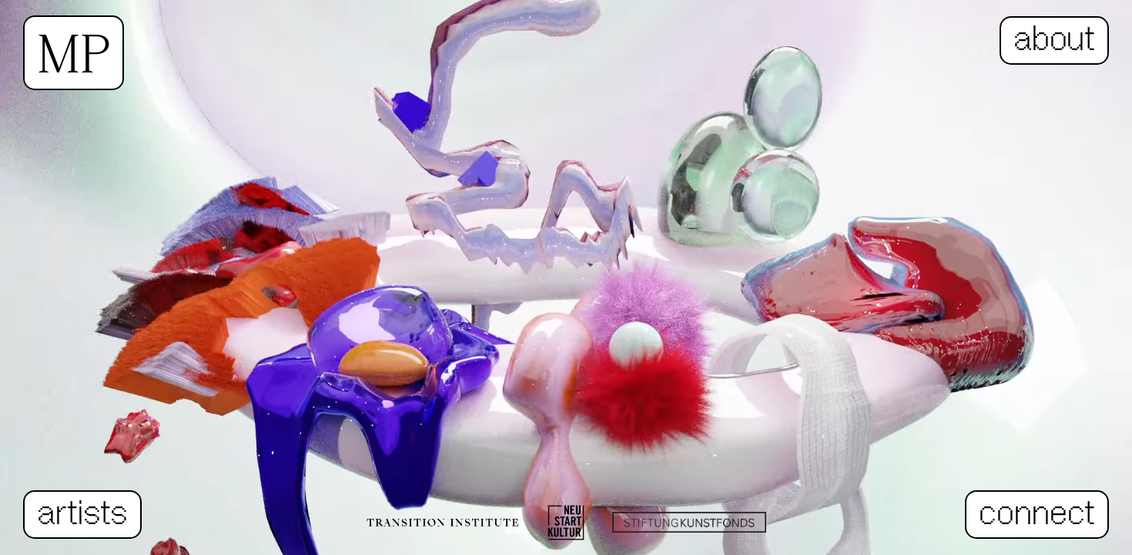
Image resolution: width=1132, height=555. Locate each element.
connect (1037, 514)
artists (82, 514)
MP (73, 52)
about (1054, 40)
